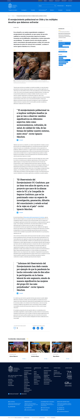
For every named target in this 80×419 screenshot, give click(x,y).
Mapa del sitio (23, 393)
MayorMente (56, 356)
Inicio (9, 15)
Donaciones (57, 0)
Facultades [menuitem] (33, 10)
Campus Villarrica (11, 385)
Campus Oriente (11, 380)
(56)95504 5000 (29, 407)
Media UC (35, 379)
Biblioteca (51, 0)
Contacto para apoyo (46, 407)
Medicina (61, 65)
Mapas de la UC (26, 391)
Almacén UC (46, 372)
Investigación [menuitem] (24, 10)
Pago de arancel (46, 383)
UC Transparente (27, 385)
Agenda (35, 373)
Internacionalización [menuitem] (42, 10)
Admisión (40, 0)
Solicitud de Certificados (48, 380)
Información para (61, 5)
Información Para (27, 388)
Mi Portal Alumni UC (47, 379)
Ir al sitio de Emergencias (30, 409)
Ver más (24, 358)
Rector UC (61, 58)
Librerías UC (46, 373)
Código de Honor (27, 382)
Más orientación (45, 409)
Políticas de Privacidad (13, 393)
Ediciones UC (26, 380)
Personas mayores (62, 56)
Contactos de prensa (57, 376)
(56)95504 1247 (61, 409)
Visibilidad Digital (26, 417)
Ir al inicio (9, 0)
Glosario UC (36, 382)
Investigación (26, 372)
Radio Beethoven (37, 380)
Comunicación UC (37, 368)
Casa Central (10, 379)
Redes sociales (36, 374)
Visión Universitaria (37, 376)
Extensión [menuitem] (52, 10)
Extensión (25, 376)
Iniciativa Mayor (35, 356)
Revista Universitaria (37, 377)
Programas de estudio (27, 370)
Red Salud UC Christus (47, 370)
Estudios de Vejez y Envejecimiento (62, 60)
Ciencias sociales (62, 63)
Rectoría (60, 45)
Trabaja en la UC (46, 377)
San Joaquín (10, 382)
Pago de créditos (46, 382)
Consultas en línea (57, 372)
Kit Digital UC (53, 417)
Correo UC (70, 0)
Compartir (21, 140)
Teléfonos (55, 370)
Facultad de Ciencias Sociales (64, 44)
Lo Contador (10, 383)
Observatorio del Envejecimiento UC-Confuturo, (34, 217)
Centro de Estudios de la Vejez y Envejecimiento (64, 43)
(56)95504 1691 (61, 407)
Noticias (13, 15)
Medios (46, 0)
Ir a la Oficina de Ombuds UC (64, 411)
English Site (68, 5)
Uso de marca (36, 383)
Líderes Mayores (13, 356)
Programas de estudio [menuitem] (13, 10)
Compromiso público (63, 51)
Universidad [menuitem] (68, 10)
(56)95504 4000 (12, 406)
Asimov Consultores (18, 417)
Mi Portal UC (64, 0)
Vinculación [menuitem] (60, 10)
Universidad (26, 379)
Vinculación (26, 377)
